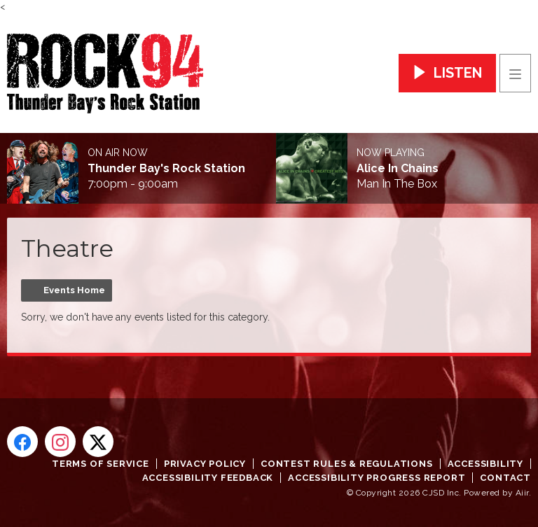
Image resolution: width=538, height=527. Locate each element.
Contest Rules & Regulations (347, 463)
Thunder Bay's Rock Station (166, 168)
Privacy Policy (205, 463)
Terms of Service (100, 463)
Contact (505, 477)
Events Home (74, 290)
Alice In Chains (398, 168)
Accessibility (485, 463)
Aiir (522, 493)
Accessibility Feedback (208, 477)
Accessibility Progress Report (376, 477)
